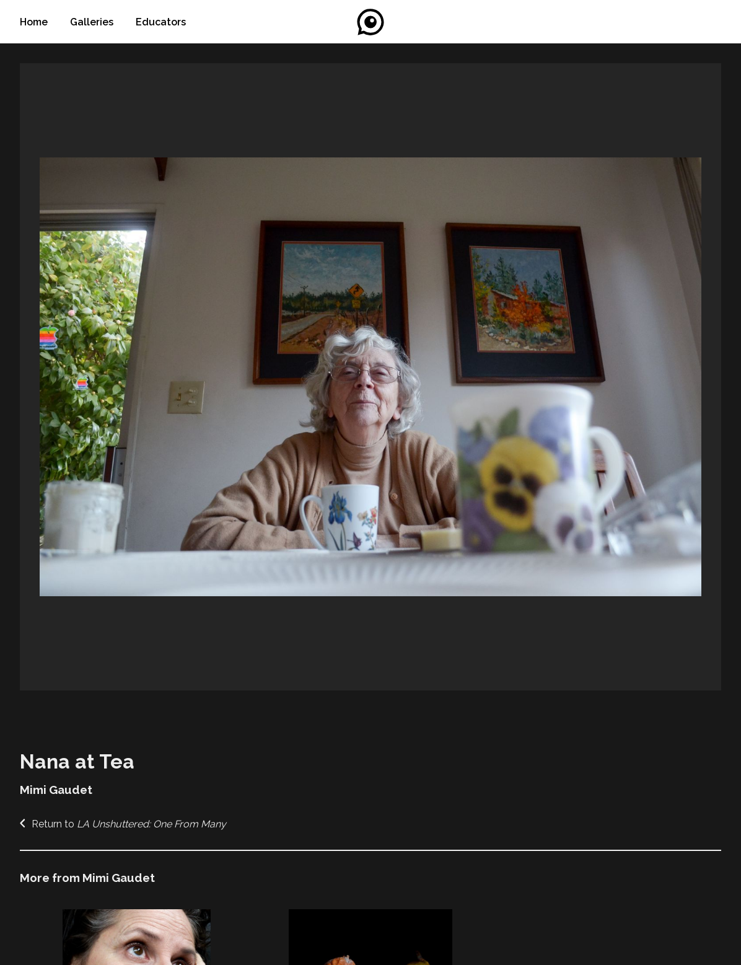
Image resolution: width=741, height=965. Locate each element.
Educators (161, 22)
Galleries (93, 22)
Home (35, 22)
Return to (123, 824)
